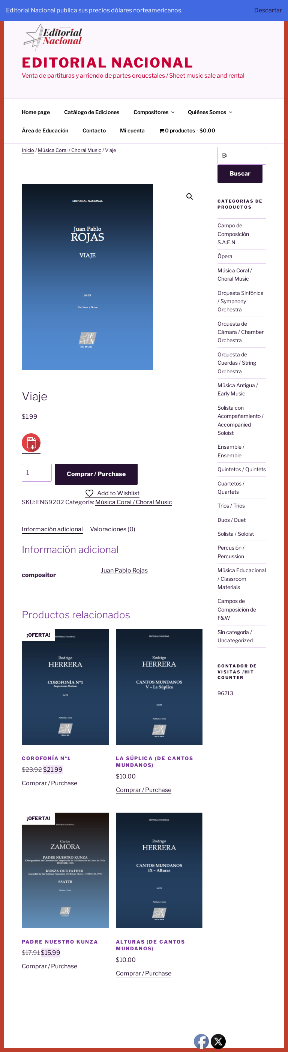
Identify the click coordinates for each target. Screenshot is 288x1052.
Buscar (240, 173)
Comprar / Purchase (96, 474)
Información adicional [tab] (52, 529)
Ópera (225, 256)
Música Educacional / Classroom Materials (242, 578)
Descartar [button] (268, 10)
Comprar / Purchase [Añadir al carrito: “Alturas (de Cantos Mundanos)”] (143, 973)
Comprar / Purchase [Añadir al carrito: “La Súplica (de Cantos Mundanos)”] (143, 790)
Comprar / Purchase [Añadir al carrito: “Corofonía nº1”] (49, 783)
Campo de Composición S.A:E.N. (233, 233)
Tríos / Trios (231, 505)
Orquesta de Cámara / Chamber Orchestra (241, 332)
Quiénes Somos (210, 112)
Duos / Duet (232, 520)
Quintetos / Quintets (242, 469)
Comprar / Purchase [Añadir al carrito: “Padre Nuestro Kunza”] (49, 966)
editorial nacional (108, 62)
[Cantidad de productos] (37, 473)
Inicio (28, 150)
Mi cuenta (132, 130)
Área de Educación (45, 130)
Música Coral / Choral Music (69, 150)
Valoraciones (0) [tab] (112, 529)
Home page (36, 112)
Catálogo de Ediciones (91, 112)
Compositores (155, 112)
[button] (189, 196)
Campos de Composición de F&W (237, 609)
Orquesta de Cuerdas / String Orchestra (237, 362)
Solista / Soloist (236, 534)
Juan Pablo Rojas (124, 570)
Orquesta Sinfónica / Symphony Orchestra (241, 301)
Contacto (94, 130)
